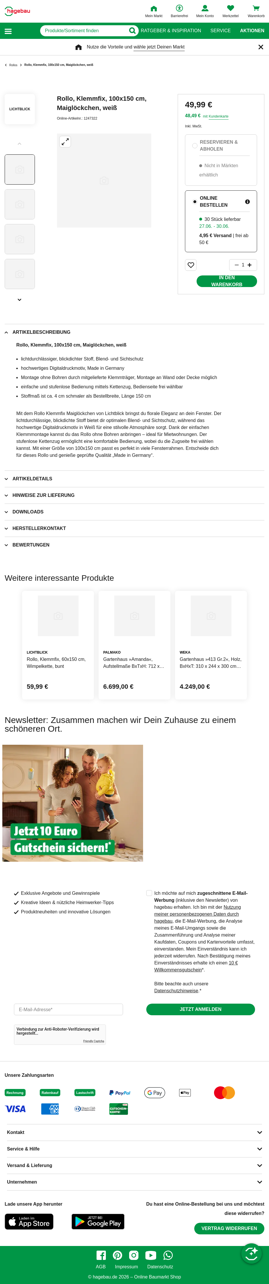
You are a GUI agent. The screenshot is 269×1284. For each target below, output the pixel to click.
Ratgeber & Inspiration (171, 30)
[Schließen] (260, 47)
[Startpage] (17, 11)
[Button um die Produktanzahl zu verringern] (234, 264)
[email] (68, 1009)
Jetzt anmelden (200, 1009)
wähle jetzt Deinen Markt (158, 46)
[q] (70, 30)
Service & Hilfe (23, 1148)
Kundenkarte (219, 116)
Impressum (126, 1267)
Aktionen (252, 30)
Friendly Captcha (93, 1041)
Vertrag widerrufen (229, 1228)
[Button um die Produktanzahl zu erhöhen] (252, 264)
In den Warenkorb (227, 281)
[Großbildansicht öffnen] (104, 181)
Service (220, 30)
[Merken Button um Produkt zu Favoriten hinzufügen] (191, 265)
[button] (8, 30)
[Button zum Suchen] (129, 30)
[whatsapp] (168, 1255)
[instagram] (133, 1255)
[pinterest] (117, 1255)
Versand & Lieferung (29, 1165)
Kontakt (15, 1132)
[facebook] (101, 1255)
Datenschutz (160, 1267)
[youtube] (150, 1255)
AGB (101, 1267)
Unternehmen (22, 1182)
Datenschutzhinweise (176, 990)
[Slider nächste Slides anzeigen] (20, 298)
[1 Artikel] (243, 265)
